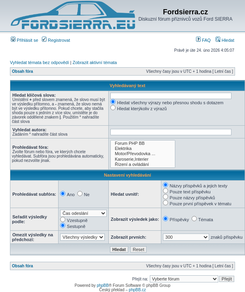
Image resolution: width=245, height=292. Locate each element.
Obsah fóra (22, 71)
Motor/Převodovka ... (142, 153)
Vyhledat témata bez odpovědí (39, 62)
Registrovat (56, 40)
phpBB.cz (137, 290)
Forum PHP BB (142, 143)
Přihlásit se (24, 40)
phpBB (103, 285)
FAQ (203, 40)
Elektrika (142, 148)
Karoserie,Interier (142, 159)
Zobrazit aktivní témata (95, 62)
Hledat (225, 40)
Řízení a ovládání (142, 164)
